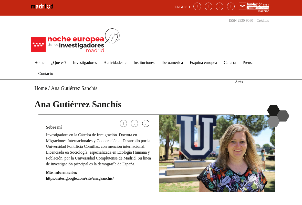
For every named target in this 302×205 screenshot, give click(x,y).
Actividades (115, 62)
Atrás (239, 82)
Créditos (263, 20)
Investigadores (85, 62)
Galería (230, 62)
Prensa (248, 62)
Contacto (45, 73)
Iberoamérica (172, 62)
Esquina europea (203, 62)
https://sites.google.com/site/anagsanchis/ (80, 178)
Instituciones (144, 62)
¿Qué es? (58, 62)
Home (40, 62)
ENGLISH (182, 7)
